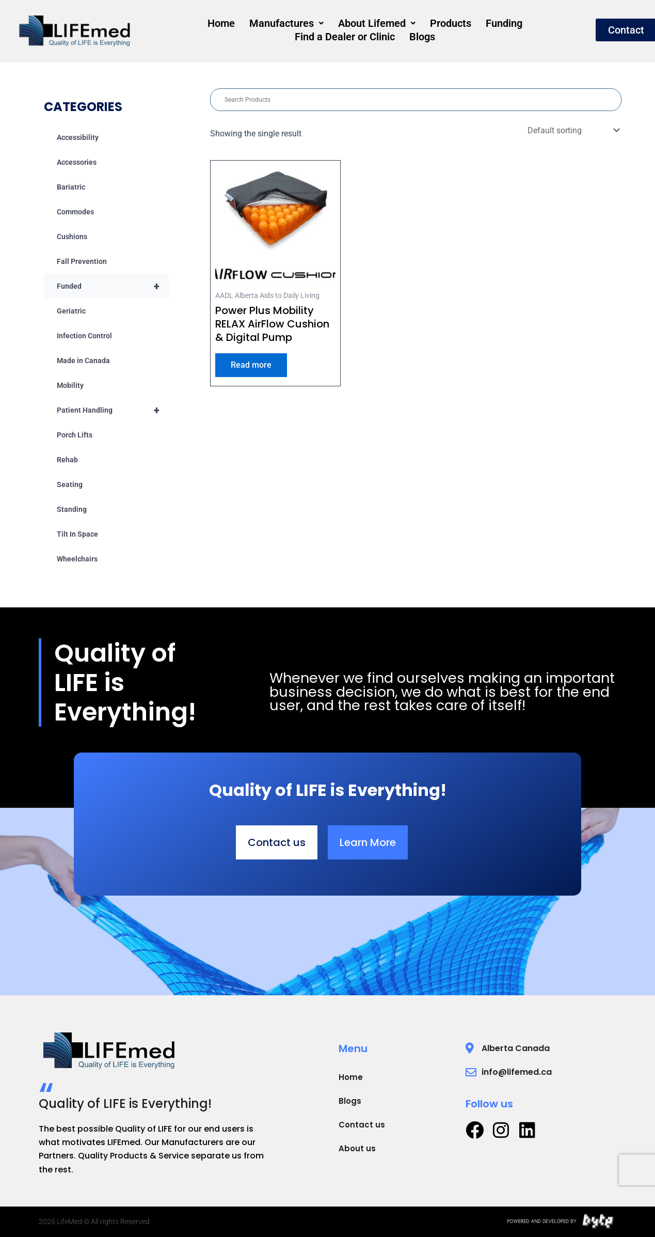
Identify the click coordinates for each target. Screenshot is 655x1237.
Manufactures (234, 25)
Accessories (77, 162)
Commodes (75, 212)
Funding (442, 25)
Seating (70, 484)
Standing (72, 509)
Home (171, 25)
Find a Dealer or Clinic (522, 25)
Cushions (72, 236)
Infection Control (84, 336)
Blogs (365, 35)
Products (391, 25)
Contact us (362, 1124)
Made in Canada (83, 360)
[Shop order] (572, 130)
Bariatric (71, 187)
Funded (113, 286)
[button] (234, 25)
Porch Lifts (74, 435)
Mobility (70, 385)
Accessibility (78, 137)
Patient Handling (113, 410)
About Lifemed (321, 25)
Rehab (67, 460)
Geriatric (71, 311)
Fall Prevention (82, 261)
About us (357, 1148)
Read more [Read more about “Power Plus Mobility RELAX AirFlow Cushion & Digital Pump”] (251, 365)
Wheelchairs (77, 559)
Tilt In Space (77, 534)
